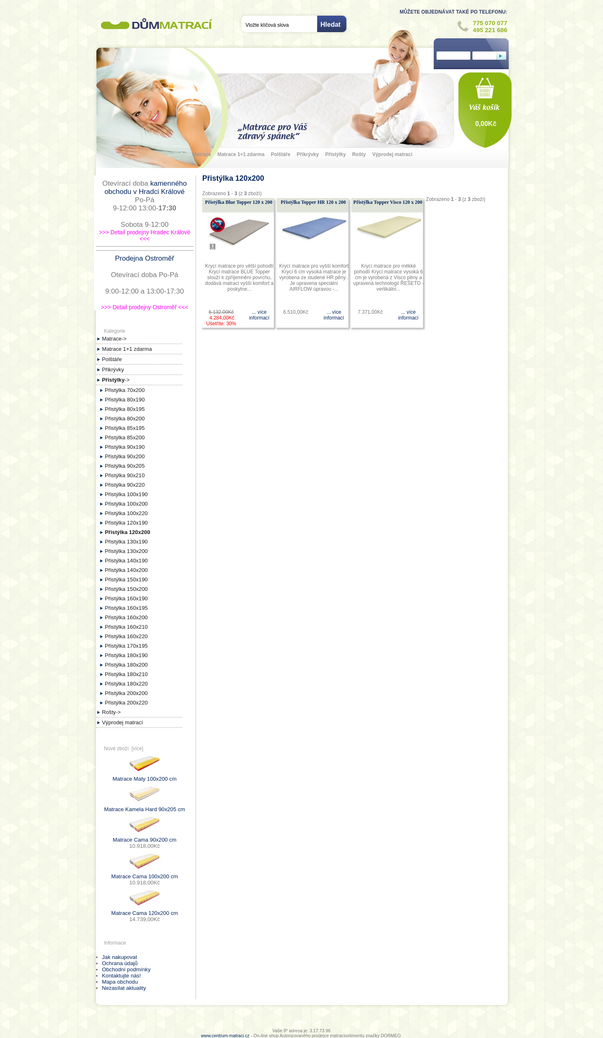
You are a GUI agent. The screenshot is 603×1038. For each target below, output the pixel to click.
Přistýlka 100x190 (126, 494)
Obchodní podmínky (126, 969)
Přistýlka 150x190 (126, 579)
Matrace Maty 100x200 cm (144, 776)
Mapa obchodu (120, 982)
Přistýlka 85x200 (125, 437)
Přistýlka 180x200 (126, 665)
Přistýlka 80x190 (125, 400)
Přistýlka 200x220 (126, 703)
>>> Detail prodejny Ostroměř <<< (144, 307)
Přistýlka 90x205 (125, 466)
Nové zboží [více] (123, 748)
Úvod (300, 1022)
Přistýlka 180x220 (126, 684)
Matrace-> (114, 339)
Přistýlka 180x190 (126, 655)
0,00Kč (486, 123)
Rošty (359, 154)
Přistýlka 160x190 (126, 598)
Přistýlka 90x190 (125, 447)
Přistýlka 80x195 (125, 409)
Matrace (201, 154)
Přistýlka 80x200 (125, 418)
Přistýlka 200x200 (126, 693)
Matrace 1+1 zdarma (240, 154)
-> (116, 380)
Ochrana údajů (120, 963)
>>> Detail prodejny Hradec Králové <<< (144, 235)
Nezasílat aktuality (124, 988)
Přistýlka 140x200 (126, 570)
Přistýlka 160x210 (126, 627)
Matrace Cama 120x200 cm (144, 910)
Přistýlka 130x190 (126, 542)
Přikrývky (308, 154)
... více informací (259, 315)
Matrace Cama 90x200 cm (145, 837)
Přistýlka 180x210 (126, 674)
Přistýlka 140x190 (126, 560)
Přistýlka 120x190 (126, 523)
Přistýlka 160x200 (126, 617)
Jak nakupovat (119, 957)
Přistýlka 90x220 (125, 485)
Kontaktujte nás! (121, 976)
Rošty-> (111, 712)
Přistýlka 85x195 (125, 428)
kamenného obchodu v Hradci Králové (146, 188)
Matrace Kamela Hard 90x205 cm (144, 806)
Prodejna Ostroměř (144, 258)
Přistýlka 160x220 (126, 636)
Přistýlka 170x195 (126, 646)
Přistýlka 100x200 (126, 504)
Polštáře (280, 154)
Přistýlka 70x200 (125, 390)
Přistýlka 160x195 (126, 608)
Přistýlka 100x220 (126, 513)
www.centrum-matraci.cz (225, 1035)
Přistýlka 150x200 (126, 589)
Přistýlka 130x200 (126, 551)
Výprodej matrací (392, 154)
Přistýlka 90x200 (125, 456)
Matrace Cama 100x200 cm (144, 873)
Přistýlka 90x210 (125, 475)
